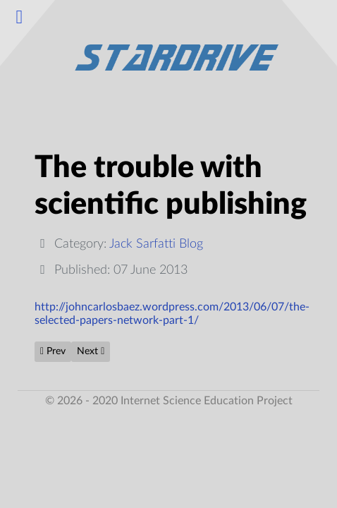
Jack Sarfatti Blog (156, 243)
